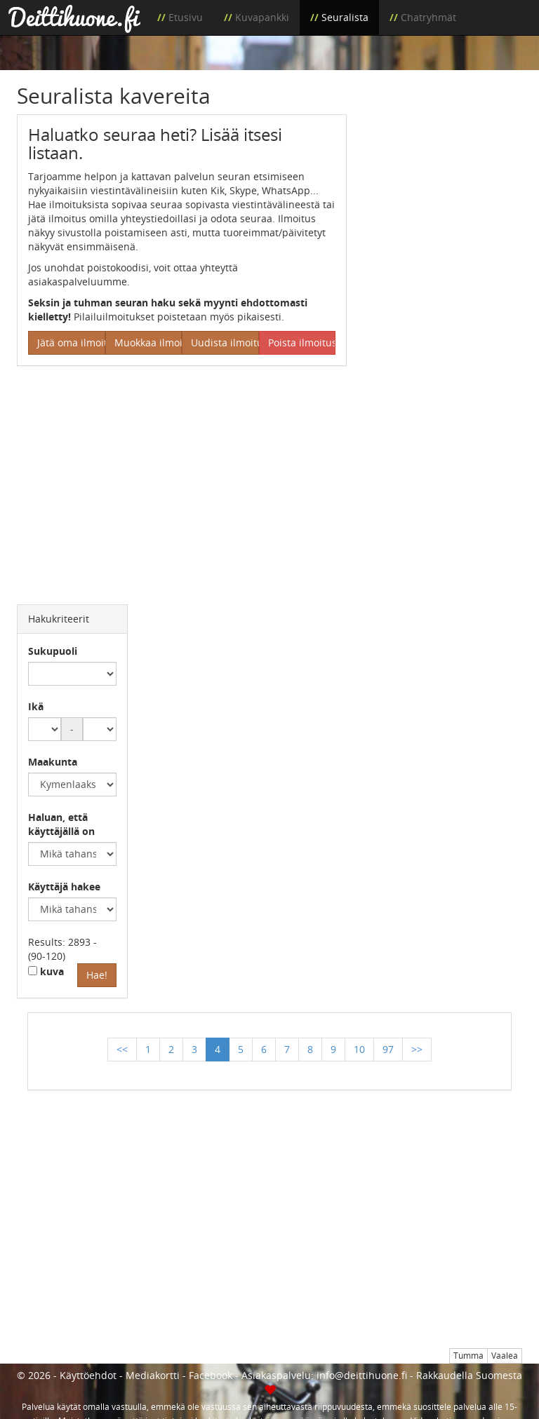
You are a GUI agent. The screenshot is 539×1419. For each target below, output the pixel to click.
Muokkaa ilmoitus (148, 342)
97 (388, 1049)
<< (122, 1049)
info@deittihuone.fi (362, 1375)
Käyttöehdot (88, 1375)
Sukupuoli (52, 651)
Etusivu (185, 17)
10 (359, 1049)
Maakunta (52, 761)
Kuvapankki (262, 17)
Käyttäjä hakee (64, 886)
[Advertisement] (445, 184)
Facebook (210, 1375)
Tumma (468, 1356)
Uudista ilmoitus (225, 342)
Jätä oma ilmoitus (71, 342)
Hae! (96, 975)
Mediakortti (153, 1375)
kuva (46, 971)
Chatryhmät (428, 17)
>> (416, 1049)
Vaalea (504, 1356)
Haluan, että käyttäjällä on (61, 824)
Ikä (36, 706)
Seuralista (344, 17)
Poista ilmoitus (302, 342)
